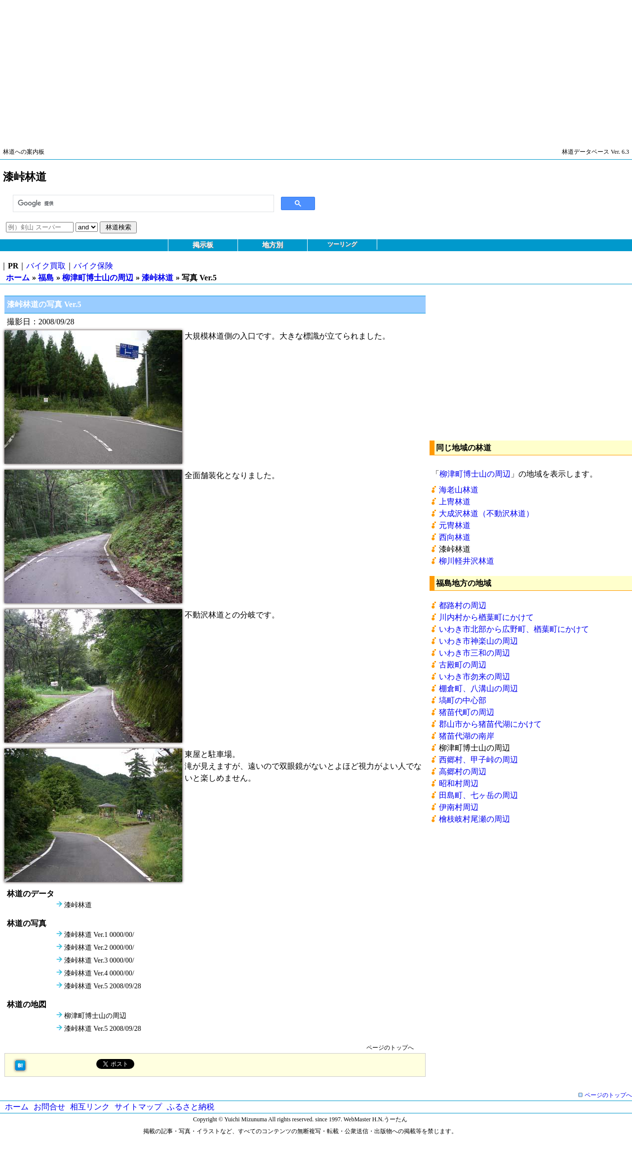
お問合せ (49, 1107)
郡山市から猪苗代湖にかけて (490, 724)
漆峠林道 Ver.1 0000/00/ (99, 934)
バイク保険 (93, 266)
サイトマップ (138, 1107)
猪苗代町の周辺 (466, 712)
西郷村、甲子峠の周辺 (478, 759)
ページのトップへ (390, 1047)
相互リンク (90, 1107)
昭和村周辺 (458, 783)
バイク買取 (46, 266)
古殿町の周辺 (462, 665)
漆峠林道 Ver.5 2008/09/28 (102, 986)
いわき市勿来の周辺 (474, 676)
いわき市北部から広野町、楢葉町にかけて (514, 629)
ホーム (18, 277)
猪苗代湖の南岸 (466, 736)
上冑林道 (455, 501)
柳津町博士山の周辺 (97, 277)
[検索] (142, 203)
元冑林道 (455, 525)
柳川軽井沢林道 (466, 561)
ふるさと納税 (190, 1107)
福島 (46, 277)
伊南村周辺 (458, 807)
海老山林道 (458, 490)
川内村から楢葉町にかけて (486, 617)
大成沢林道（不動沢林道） (486, 513)
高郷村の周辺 (462, 771)
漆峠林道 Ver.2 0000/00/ (99, 947)
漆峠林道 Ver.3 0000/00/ (99, 960)
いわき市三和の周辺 (474, 653)
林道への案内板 (23, 151)
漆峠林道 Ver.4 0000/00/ (99, 973)
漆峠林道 (157, 277)
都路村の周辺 (462, 605)
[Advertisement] (296, 69)
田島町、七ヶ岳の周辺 (478, 795)
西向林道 (455, 537)
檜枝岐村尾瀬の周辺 (474, 819)
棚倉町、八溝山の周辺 (478, 688)
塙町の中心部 (462, 700)
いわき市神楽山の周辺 (478, 641)
